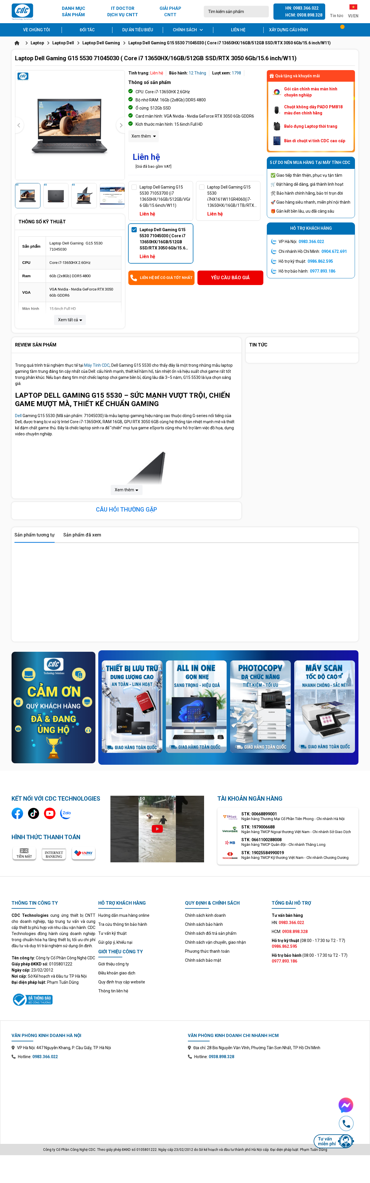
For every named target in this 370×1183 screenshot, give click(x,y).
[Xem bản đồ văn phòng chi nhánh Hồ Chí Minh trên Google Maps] (273, 1097)
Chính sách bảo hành (204, 924)
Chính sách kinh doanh (205, 915)
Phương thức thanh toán (207, 951)
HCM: (290, 931)
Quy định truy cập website (121, 982)
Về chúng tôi (36, 30)
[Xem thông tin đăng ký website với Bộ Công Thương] (53, 999)
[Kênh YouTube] (50, 813)
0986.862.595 (320, 261)
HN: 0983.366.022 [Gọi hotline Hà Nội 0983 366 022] (302, 8)
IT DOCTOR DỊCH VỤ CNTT (122, 12)
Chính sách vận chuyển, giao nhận (215, 942)
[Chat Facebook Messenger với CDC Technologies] (334, 1105)
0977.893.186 (322, 271)
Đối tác (87, 30)
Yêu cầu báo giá (230, 277)
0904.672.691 (334, 251)
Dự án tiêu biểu (137, 30)
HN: (288, 922)
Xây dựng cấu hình (288, 30)
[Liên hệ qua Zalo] (66, 813)
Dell (18, 415)
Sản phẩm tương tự (34, 535)
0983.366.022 (311, 241)
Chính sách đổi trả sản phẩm (210, 933)
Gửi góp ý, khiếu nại (115, 942)
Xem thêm (144, 136)
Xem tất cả (70, 319)
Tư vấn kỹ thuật (112, 933)
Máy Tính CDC (97, 365)
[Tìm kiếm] (262, 11)
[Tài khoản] (354, 30)
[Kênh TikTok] (33, 813)
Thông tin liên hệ (113, 991)
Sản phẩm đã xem (82, 535)
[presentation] (19, 125)
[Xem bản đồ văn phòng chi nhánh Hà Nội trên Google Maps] (97, 1097)
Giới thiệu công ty (113, 964)
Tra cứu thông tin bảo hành (122, 924)
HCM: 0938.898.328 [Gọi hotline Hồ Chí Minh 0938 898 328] (303, 15)
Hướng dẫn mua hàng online (123, 915)
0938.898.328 (221, 1056)
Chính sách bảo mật (203, 960)
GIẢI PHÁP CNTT (170, 12)
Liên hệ (238, 30)
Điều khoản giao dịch (116, 973)
